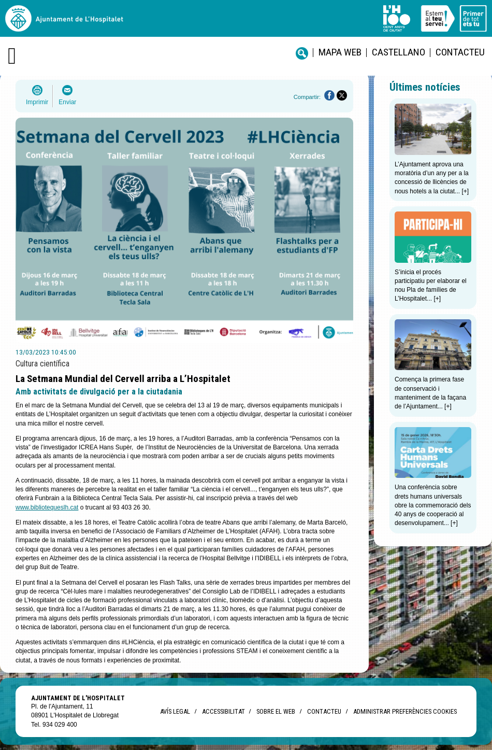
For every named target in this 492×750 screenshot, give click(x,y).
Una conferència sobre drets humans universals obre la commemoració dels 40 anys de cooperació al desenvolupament (433, 505)
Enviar (67, 102)
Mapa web (340, 52)
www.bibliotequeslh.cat (47, 507)
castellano (398, 52)
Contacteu (460, 52)
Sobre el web (275, 711)
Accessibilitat (223, 711)
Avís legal (175, 711)
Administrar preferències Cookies (405, 711)
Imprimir (37, 102)
